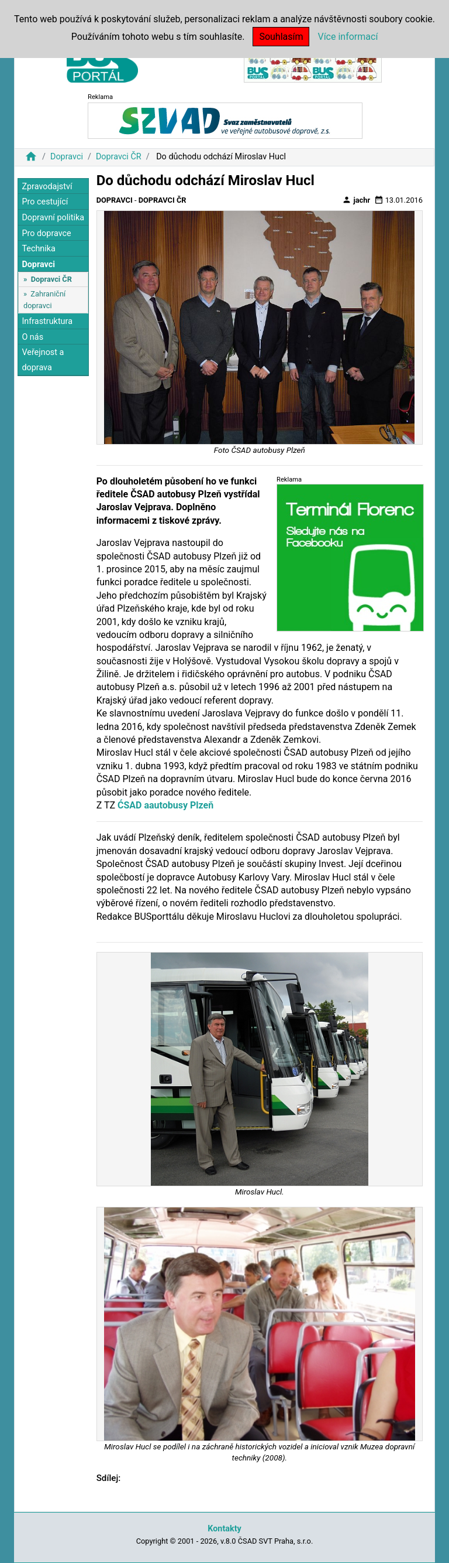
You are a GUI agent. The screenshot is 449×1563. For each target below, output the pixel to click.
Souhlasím (281, 36)
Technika (39, 249)
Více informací (347, 36)
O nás (32, 337)
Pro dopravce (46, 233)
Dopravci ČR (118, 157)
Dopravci (66, 157)
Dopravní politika (53, 218)
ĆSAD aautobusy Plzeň (165, 805)
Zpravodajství (47, 187)
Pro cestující (45, 202)
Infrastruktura (47, 321)
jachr (356, 199)
